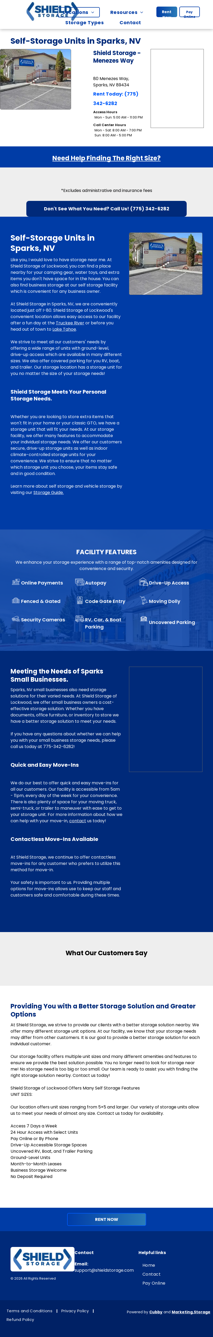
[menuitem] (81, 12)
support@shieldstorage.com (104, 1270)
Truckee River (70, 323)
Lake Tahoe (64, 329)
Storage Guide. (48, 492)
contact (77, 821)
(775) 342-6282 (149, 208)
